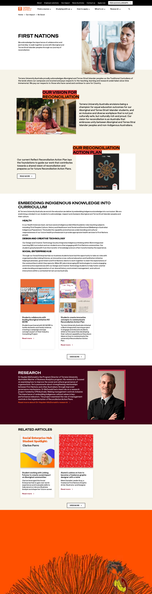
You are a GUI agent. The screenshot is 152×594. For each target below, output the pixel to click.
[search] (129, 9)
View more (74, 357)
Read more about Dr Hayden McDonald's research (43, 402)
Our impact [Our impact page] (30, 15)
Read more (25, 176)
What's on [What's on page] (99, 9)
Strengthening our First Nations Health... (62, 590)
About (39, 3)
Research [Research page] (114, 9)
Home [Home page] (20, 15)
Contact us (91, 3)
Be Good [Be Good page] (41, 15)
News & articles (78, 3)
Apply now (101, 3)
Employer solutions (51, 3)
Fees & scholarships (119, 3)
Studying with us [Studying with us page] (63, 9)
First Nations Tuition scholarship (94, 590)
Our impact (65, 3)
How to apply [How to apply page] (82, 9)
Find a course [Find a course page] (43, 9)
